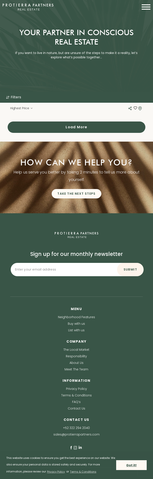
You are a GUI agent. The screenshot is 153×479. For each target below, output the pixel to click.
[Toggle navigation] (144, 7)
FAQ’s (76, 402)
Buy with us (76, 323)
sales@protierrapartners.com (76, 434)
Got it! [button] (131, 465)
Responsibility (76, 356)
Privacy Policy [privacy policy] (56, 472)
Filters (13, 97)
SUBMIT (130, 269)
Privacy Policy (76, 389)
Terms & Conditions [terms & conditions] (83, 472)
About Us (76, 363)
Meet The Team (76, 369)
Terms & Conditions (76, 395)
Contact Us (76, 408)
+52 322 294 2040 (76, 428)
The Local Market (76, 349)
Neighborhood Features (76, 317)
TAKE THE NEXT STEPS (76, 193)
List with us (76, 330)
